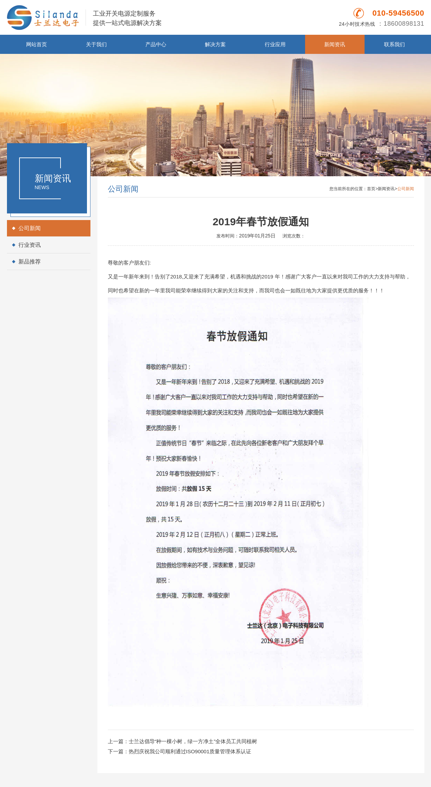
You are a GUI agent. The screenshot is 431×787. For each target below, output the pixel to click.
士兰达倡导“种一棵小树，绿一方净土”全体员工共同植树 (193, 741)
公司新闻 (29, 228)
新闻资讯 (334, 44)
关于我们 (96, 44)
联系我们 (394, 44)
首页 (371, 188)
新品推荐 (29, 262)
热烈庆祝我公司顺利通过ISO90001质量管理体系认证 (190, 751)
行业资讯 (29, 245)
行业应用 (275, 44)
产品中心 (155, 44)
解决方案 (215, 44)
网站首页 (36, 44)
